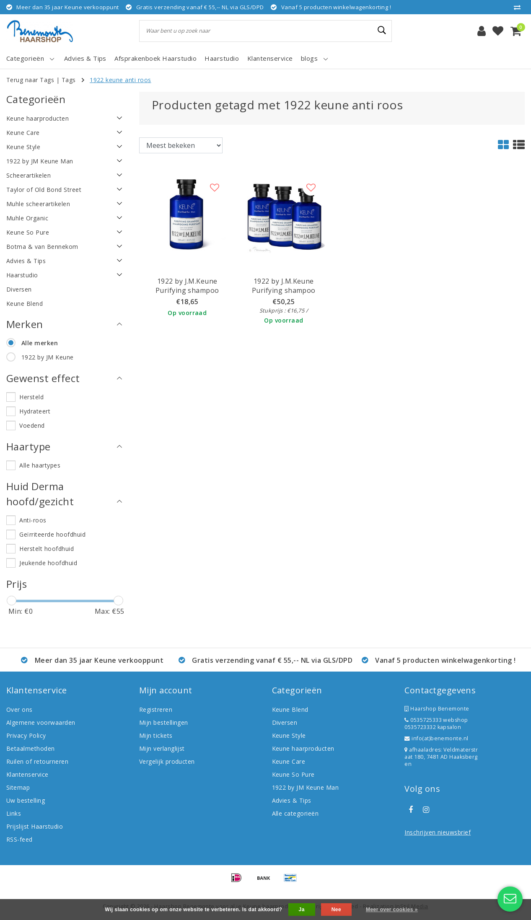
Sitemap (18, 787)
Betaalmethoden (30, 748)
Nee (336, 909)
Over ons (19, 709)
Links (13, 813)
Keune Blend (290, 709)
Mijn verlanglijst (162, 748)
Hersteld (31, 397)
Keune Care (289, 761)
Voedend (31, 425)
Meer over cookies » (392, 909)
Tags (69, 80)
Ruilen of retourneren (37, 761)
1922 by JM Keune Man (305, 787)
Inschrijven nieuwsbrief (437, 832)
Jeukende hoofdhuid (48, 563)
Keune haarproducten (303, 748)
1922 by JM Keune (47, 357)
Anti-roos (32, 520)
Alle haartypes (39, 465)
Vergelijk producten (167, 761)
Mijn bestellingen (163, 722)
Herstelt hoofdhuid (46, 549)
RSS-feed (19, 839)
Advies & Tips (291, 800)
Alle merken (39, 343)
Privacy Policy (26, 735)
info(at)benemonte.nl (436, 738)
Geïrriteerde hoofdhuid (52, 534)
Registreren (155, 709)
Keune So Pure (293, 774)
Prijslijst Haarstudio (34, 826)
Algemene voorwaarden (40, 722)
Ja (302, 909)
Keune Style (289, 735)
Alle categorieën (295, 813)
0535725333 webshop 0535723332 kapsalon (436, 723)
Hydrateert (34, 411)
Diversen (285, 722)
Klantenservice (27, 774)
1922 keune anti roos (120, 80)
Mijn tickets (156, 735)
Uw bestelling (25, 800)
